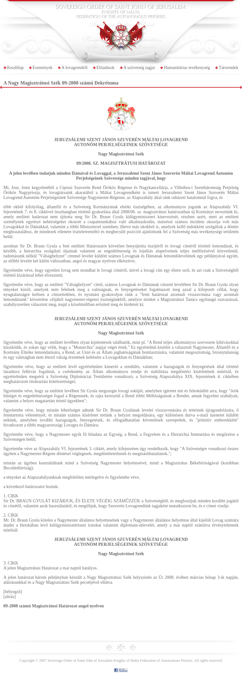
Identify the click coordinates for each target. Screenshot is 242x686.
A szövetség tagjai (139, 67)
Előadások (105, 67)
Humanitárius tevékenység (187, 67)
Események (43, 67)
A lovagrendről (74, 67)
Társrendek (228, 67)
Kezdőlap (15, 67)
